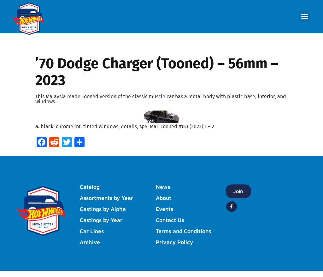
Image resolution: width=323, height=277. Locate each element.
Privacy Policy (176, 248)
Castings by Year (103, 220)
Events (165, 209)
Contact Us (171, 220)
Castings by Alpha (105, 209)
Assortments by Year (109, 198)
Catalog (91, 187)
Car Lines (93, 231)
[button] (304, 16)
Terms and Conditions (170, 234)
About (164, 198)
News (164, 187)
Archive (90, 242)
